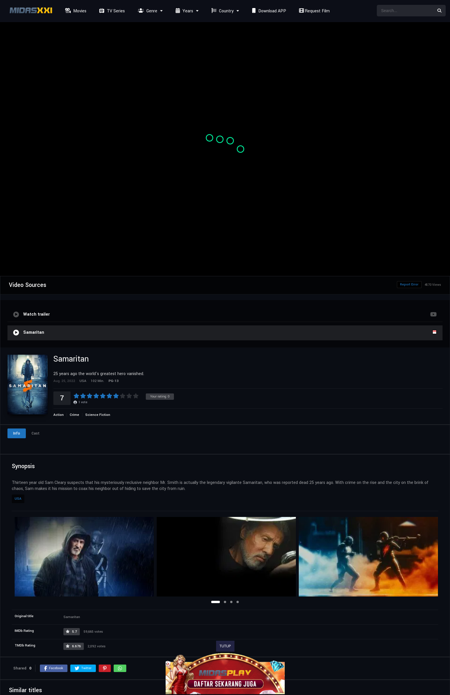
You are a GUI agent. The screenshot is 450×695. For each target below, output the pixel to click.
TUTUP (225, 646)
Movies (75, 11)
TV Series (111, 11)
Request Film (314, 11)
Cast (36, 433)
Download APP (268, 11)
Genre (146, 11)
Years (183, 11)
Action (58, 415)
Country (222, 11)
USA (18, 498)
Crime (74, 415)
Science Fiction (97, 415)
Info (16, 433)
